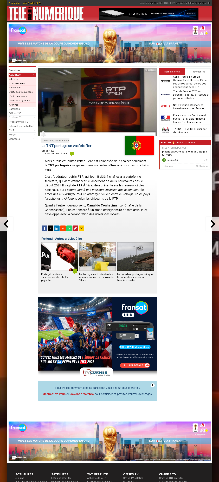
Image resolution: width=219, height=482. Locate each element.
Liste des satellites (61, 478)
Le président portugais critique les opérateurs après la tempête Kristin (135, 277)
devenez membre (82, 394)
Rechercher (15, 87)
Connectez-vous (54, 394)
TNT (166, 3)
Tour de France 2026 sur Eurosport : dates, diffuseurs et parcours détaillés (191, 95)
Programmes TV (18, 121)
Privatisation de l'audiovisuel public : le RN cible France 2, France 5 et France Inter (189, 119)
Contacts (14, 139)
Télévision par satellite (150, 3)
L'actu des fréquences (21, 91)
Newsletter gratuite (19, 100)
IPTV (172, 3)
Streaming (181, 3)
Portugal (47, 238)
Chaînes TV (15, 117)
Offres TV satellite (133, 478)
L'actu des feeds (18, 96)
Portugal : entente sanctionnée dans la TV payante (54, 277)
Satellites (14, 109)
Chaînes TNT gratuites (171, 478)
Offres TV (15, 113)
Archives (13, 104)
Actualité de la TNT (97, 478)
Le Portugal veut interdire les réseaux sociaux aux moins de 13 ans (96, 277)
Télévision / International (55, 140)
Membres (14, 70)
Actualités (15, 74)
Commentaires (17, 83)
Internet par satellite (199, 3)
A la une (13, 79)
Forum (12, 134)
